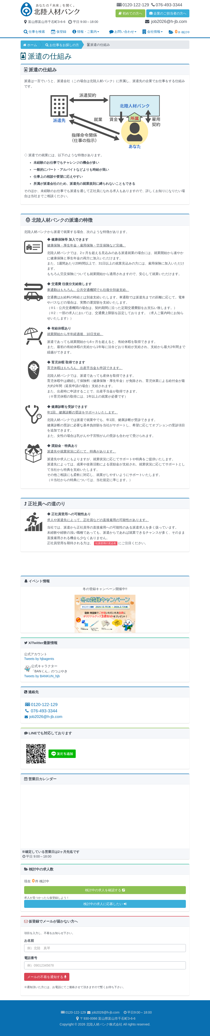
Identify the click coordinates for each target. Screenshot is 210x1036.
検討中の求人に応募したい (105, 904)
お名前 (29, 940)
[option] (105, 612)
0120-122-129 (41, 704)
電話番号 (30, 958)
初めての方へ (130, 13)
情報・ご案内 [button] (85, 31)
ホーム (30, 45)
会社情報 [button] (152, 31)
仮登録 (58, 31)
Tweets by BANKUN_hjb (42, 676)
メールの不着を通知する (46, 977)
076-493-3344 (40, 711)
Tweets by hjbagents (39, 659)
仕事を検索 (34, 31)
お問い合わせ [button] (123, 31)
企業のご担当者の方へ (167, 13)
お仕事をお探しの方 (62, 45)
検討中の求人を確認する (105, 890)
